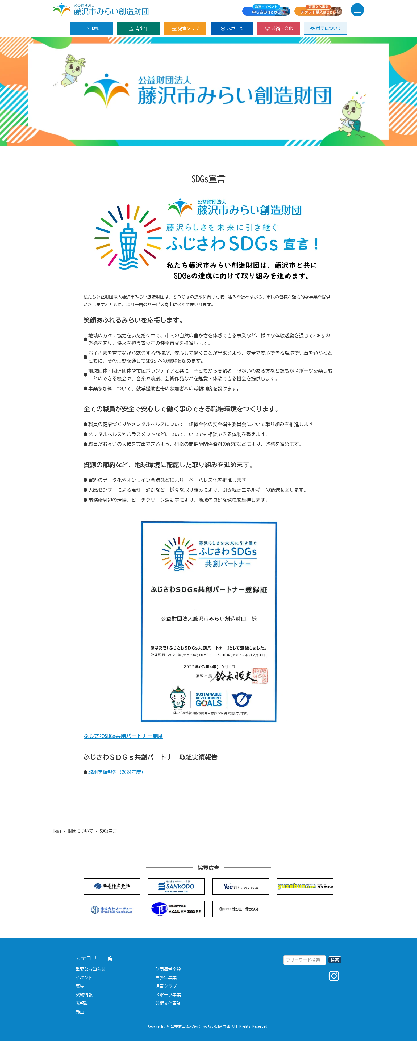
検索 (335, 960)
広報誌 (82, 1003)
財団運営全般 (168, 969)
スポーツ (232, 28)
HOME (91, 28)
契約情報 (84, 995)
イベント (84, 978)
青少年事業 (166, 978)
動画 (80, 1012)
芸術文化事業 (168, 1003)
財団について (326, 28)
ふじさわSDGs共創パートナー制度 (123, 736)
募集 (80, 986)
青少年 (138, 28)
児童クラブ (185, 28)
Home (57, 831)
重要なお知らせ (90, 969)
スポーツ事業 (168, 995)
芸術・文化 (279, 28)
